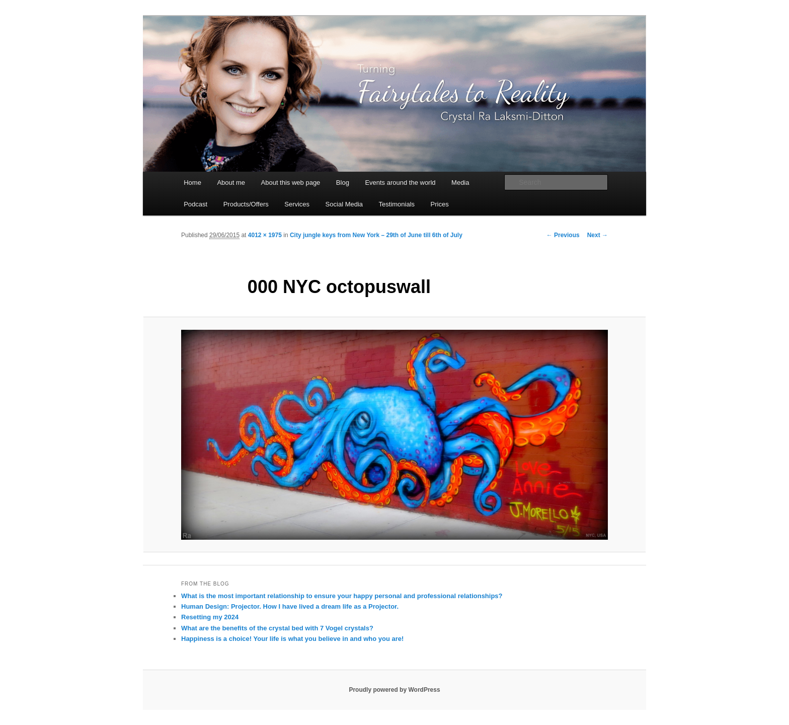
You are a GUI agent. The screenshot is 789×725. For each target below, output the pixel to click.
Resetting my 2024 (210, 617)
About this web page (291, 182)
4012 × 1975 (265, 235)
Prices (440, 204)
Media (460, 182)
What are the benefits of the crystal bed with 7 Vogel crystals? (277, 628)
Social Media (344, 204)
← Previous (563, 235)
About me (231, 182)
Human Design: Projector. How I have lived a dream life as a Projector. (290, 606)
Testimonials (397, 204)
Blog (342, 182)
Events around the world (400, 182)
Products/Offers (246, 204)
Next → (597, 235)
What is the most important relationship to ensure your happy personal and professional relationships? (342, 596)
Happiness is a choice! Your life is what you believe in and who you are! (292, 638)
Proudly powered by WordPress (394, 689)
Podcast (195, 204)
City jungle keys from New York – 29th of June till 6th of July (376, 235)
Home (192, 182)
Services (296, 204)
